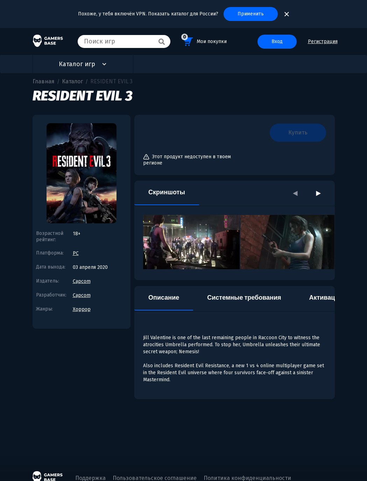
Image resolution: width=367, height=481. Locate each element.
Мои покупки (204, 40)
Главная (44, 81)
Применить (251, 14)
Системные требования (244, 297)
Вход (277, 41)
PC (76, 253)
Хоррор (82, 309)
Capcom (82, 281)
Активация (325, 297)
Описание (163, 297)
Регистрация (323, 41)
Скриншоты (166, 192)
